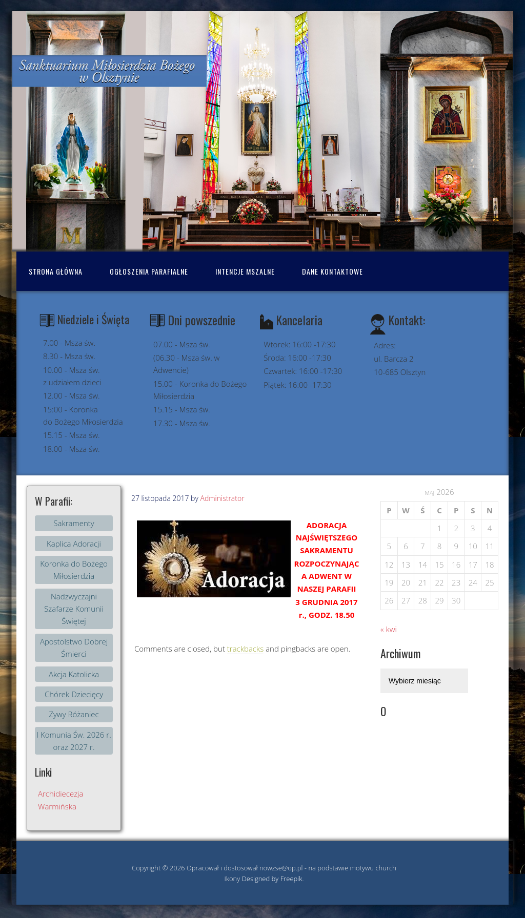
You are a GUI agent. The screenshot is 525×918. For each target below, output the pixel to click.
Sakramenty (73, 523)
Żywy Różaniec (73, 714)
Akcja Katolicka (74, 674)
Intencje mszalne (245, 271)
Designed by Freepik (272, 878)
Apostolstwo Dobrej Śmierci (74, 647)
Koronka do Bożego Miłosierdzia (74, 569)
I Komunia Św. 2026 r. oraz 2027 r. (73, 740)
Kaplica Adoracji (74, 543)
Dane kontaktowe (332, 271)
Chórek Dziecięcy (74, 694)
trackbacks (245, 648)
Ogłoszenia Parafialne (149, 271)
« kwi (388, 629)
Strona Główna (56, 271)
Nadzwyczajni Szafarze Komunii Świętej (74, 609)
